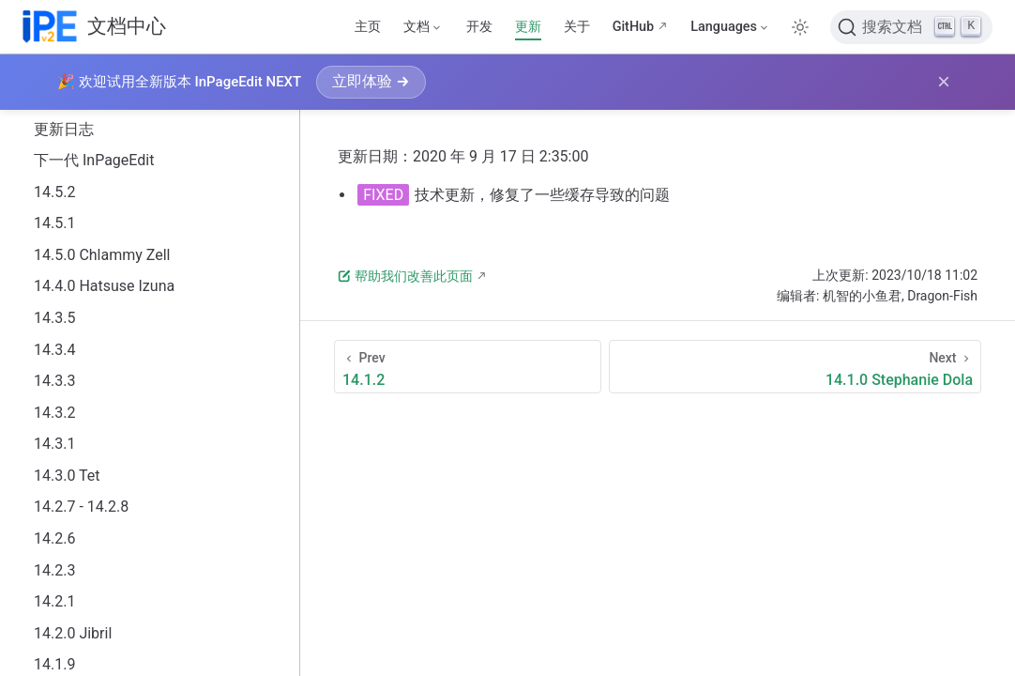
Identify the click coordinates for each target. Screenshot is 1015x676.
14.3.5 (54, 318)
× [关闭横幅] (943, 81)
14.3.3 (54, 381)
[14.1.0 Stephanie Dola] (795, 366)
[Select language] (730, 27)
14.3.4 (54, 350)
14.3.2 (54, 413)
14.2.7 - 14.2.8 (81, 506)
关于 (577, 27)
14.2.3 (54, 570)
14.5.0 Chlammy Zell (102, 255)
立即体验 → (370, 81)
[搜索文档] (911, 27)
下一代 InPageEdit (94, 160)
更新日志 (64, 129)
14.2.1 (54, 601)
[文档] (423, 27)
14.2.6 (54, 538)
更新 (528, 27)
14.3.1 (54, 444)
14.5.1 (54, 223)
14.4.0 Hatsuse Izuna (104, 286)
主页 (368, 27)
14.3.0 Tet (67, 475)
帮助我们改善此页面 (405, 276)
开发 (479, 27)
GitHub (634, 27)
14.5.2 (54, 192)
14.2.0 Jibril (73, 633)
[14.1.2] (467, 366)
